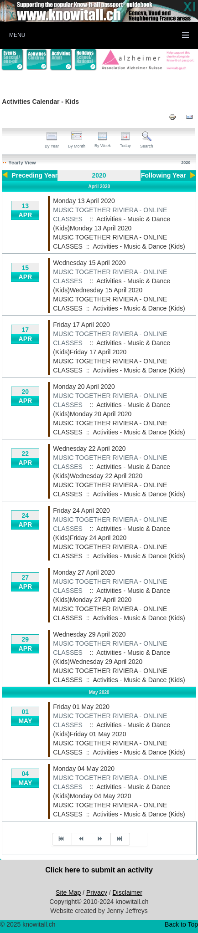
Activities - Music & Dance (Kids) (139, 246)
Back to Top (181, 924)
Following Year (163, 175)
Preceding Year (34, 175)
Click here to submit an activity (99, 870)
